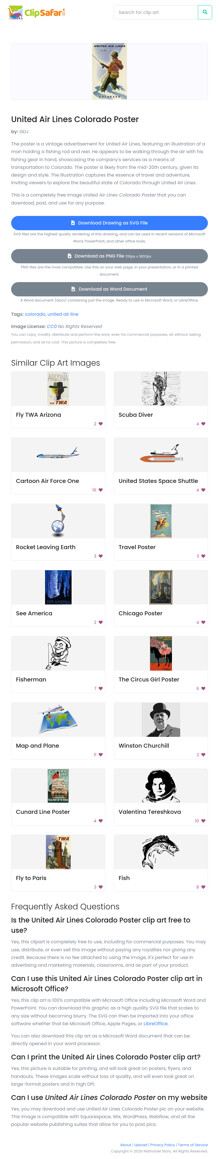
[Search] (156, 12)
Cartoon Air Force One (47, 481)
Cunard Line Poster (43, 812)
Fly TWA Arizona (38, 415)
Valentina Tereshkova (150, 812)
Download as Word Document (109, 289)
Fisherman (31, 679)
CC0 (52, 326)
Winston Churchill (144, 746)
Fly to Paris (31, 878)
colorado (35, 314)
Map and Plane (37, 746)
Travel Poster (137, 547)
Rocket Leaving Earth (46, 547)
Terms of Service (193, 1144)
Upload (140, 1144)
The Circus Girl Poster (149, 679)
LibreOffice (156, 1023)
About (125, 1144)
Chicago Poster (141, 613)
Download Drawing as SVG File (109, 223)
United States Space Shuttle (158, 481)
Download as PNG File (109, 256)
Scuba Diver (136, 415)
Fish (124, 878)
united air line (63, 314)
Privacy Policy (162, 1144)
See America (34, 613)
